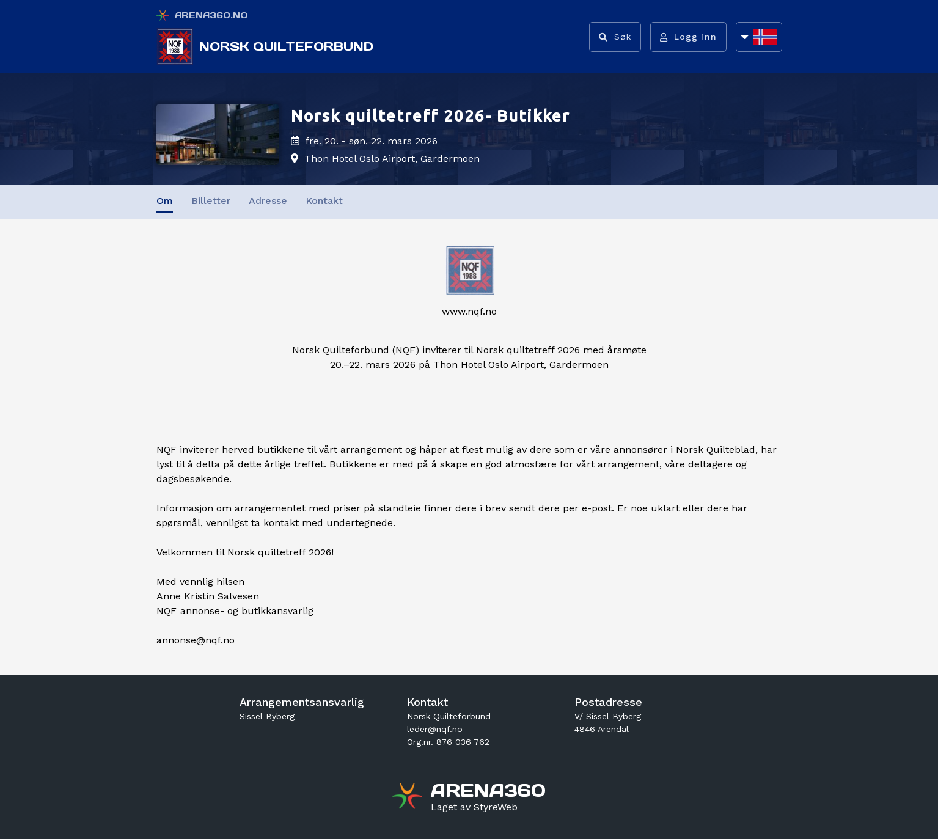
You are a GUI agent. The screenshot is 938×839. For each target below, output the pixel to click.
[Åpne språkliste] (759, 37)
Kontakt (324, 201)
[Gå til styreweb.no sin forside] (474, 807)
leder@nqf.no (435, 729)
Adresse (268, 201)
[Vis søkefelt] (615, 37)
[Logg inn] (688, 37)
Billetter (210, 201)
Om (164, 201)
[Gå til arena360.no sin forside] (408, 797)
